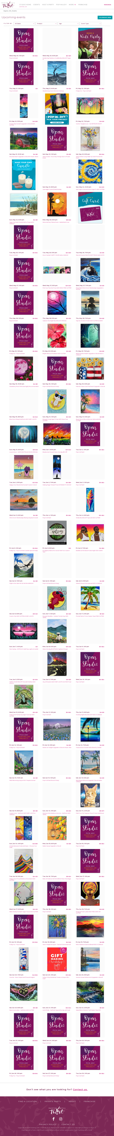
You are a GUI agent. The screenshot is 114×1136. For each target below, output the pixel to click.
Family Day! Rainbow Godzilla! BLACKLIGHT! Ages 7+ (57, 58)
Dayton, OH (23, 6)
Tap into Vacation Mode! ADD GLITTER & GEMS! (89, 320)
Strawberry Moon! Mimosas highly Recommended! (23, 386)
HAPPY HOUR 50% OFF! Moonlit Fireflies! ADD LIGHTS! (22, 682)
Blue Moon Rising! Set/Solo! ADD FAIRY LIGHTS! (23, 419)
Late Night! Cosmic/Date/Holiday (52, 189)
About (72, 1101)
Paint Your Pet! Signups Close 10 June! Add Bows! (90, 813)
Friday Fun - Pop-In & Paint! (83, 91)
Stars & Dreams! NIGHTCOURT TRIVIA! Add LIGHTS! (90, 255)
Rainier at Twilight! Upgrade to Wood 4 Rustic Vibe (57, 747)
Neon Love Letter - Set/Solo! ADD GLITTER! (21, 1010)
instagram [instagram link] (60, 1119)
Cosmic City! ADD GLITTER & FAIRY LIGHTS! (21, 616)
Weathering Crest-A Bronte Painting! (53, 91)
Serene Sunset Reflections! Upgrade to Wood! (89, 977)
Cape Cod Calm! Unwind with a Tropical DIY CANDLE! (21, 223)
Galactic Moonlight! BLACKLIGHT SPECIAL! (55, 320)
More (71, 4)
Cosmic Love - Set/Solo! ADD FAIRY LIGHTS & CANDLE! (22, 814)
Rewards (107, 4)
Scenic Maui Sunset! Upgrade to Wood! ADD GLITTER (22, 124)
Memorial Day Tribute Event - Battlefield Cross (56, 222)
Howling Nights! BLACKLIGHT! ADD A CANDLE (89, 714)
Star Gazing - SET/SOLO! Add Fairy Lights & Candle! (23, 649)
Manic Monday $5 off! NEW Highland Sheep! (55, 649)
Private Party (53, 1101)
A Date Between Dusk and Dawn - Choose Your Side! (23, 846)
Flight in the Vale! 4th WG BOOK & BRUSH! (21, 583)
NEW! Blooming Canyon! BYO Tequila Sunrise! (22, 780)
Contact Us (68, 1124)
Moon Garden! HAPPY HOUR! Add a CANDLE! (55, 255)
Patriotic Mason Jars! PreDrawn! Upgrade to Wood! (90, 386)
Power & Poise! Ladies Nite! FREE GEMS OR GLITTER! (88, 912)
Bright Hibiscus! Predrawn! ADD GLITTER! (54, 353)
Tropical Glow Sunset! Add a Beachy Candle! (88, 747)
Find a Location (27, 1101)
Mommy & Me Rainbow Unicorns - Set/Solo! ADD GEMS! (56, 814)
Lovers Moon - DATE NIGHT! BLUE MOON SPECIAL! (23, 452)
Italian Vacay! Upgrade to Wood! (52, 846)
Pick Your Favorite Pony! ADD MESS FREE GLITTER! (57, 288)
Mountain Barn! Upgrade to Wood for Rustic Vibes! (23, 156)
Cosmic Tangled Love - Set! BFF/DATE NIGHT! (89, 123)
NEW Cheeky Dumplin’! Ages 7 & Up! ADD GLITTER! (23, 911)
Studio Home (25, 4)
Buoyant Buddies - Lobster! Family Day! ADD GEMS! (55, 617)
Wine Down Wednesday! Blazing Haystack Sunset (23, 517)
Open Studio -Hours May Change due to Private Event (56, 157)
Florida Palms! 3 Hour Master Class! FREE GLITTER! (90, 616)
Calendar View (105, 17)
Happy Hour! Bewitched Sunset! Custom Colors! (23, 485)
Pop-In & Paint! (13, 58)
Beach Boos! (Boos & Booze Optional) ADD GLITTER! (88, 420)
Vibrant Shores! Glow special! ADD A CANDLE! (89, 583)
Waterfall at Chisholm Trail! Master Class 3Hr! (88, 1010)
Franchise (82, 4)
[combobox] (24, 23)
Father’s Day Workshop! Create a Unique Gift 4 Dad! (56, 978)
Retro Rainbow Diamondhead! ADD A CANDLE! (89, 944)
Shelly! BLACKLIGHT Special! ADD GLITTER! (88, 517)
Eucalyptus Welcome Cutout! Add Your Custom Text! (56, 551)
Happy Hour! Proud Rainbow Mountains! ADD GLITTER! (22, 879)
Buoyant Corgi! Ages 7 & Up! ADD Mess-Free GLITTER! (55, 420)
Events (36, 4)
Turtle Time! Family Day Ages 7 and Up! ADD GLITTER (21, 715)
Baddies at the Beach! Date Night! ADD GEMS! (89, 550)
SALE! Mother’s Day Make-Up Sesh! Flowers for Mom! (89, 157)
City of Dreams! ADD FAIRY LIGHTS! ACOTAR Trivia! (57, 682)
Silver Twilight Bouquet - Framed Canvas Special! (57, 944)
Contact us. (80, 1089)
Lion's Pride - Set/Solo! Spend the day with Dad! (56, 1010)
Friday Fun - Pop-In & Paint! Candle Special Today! (23, 550)
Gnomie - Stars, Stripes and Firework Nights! (22, 977)
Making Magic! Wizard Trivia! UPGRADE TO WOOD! (57, 485)
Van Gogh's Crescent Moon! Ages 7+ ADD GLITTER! (90, 189)
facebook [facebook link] (53, 1119)
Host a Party (48, 4)
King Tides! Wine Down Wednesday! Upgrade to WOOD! (89, 288)
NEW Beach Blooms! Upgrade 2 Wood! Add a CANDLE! (89, 781)
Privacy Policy (47, 1124)
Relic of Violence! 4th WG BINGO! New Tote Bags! (57, 878)
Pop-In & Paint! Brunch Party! (51, 386)
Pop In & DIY (61, 4)
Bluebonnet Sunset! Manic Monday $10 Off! (55, 452)
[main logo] (8, 2)
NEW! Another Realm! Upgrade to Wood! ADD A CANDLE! (89, 354)
